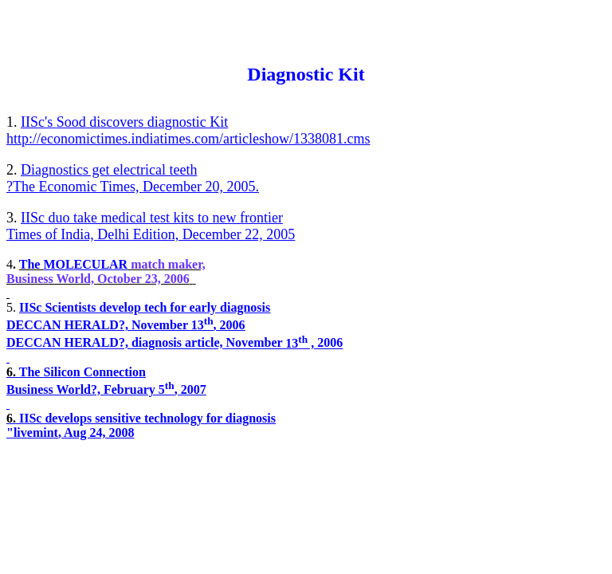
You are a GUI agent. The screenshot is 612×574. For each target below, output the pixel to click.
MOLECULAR (85, 264)
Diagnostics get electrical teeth (109, 170)
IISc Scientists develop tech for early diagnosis (144, 307)
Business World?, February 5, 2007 (106, 389)
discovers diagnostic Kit (124, 122)
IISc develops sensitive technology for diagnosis (147, 418)
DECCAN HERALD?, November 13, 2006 (125, 325)
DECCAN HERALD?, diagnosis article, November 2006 (174, 343)
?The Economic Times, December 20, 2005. (132, 187)
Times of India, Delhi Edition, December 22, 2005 (150, 234)
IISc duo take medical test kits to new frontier (152, 218)
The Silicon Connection (82, 372)
